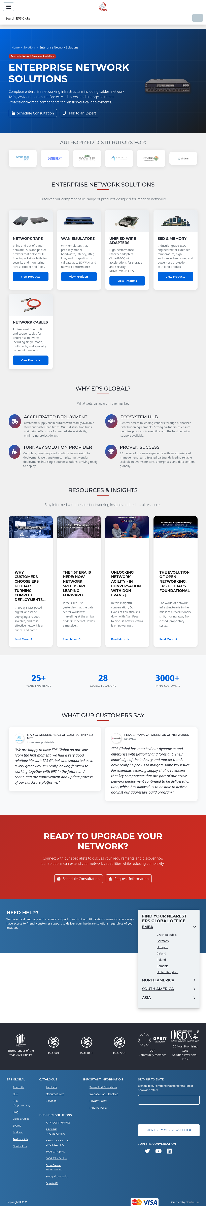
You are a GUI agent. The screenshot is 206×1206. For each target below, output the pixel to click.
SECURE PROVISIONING (60, 1123)
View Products (30, 276)
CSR (15, 1092)
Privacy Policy (97, 1097)
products (50, 1086)
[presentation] (168, 1114)
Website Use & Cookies (103, 1092)
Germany (163, 941)
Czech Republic (167, 935)
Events (16, 1117)
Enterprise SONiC (56, 1158)
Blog (15, 1107)
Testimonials (20, 1128)
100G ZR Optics (54, 1138)
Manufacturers (54, 1092)
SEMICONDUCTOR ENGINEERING (57, 1130)
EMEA (147, 927)
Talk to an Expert (79, 113)
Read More (23, 639)
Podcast (17, 1123)
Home (16, 47)
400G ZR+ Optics (55, 1143)
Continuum (193, 1182)
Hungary (162, 947)
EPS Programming (20, 1099)
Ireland (161, 953)
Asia (146, 998)
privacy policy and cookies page (68, 1201)
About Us (18, 1086)
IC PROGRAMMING (57, 1117)
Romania (162, 966)
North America (158, 980)
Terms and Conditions (102, 1086)
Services (50, 1097)
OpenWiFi (51, 1164)
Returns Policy (98, 1102)
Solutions (30, 47)
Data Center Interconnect (53, 1151)
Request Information (129, 878)
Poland (161, 960)
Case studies (20, 1112)
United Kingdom (167, 972)
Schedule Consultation (33, 113)
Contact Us (19, 1134)
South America (158, 989)
